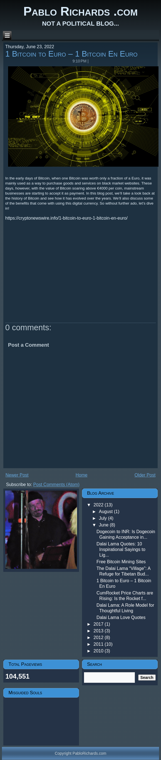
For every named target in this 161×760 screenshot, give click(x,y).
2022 (99, 504)
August (106, 511)
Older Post (145, 475)
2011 (99, 644)
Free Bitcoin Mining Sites (121, 561)
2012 (99, 637)
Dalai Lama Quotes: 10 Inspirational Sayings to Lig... (120, 549)
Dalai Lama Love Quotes (120, 617)
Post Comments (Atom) (56, 484)
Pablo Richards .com (80, 11)
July (103, 518)
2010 (99, 651)
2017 (99, 624)
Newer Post (17, 475)
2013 (99, 630)
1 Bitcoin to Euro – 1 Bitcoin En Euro (71, 53)
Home (82, 475)
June (104, 525)
